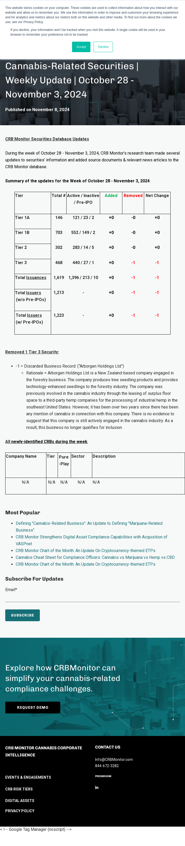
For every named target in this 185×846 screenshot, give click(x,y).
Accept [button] (81, 47)
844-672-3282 (107, 766)
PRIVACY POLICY (19, 811)
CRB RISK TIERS (19, 789)
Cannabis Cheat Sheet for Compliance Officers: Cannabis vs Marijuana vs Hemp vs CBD (95, 557)
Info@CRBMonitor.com (114, 759)
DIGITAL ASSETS (19, 801)
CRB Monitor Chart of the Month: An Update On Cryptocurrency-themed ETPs (85, 550)
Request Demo (41, 707)
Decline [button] (103, 47)
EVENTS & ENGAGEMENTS (28, 777)
